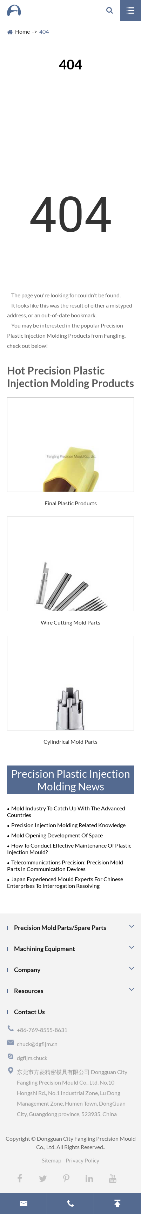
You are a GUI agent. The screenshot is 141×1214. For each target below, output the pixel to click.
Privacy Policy (82, 1160)
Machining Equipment (44, 948)
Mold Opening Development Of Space (57, 835)
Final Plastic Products (71, 503)
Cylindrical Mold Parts (70, 741)
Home (22, 31)
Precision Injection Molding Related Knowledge (68, 825)
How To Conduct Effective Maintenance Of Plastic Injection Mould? (69, 848)
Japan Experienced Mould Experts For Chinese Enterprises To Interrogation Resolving (65, 882)
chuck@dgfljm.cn (37, 1045)
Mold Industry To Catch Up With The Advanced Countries (66, 811)
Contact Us (29, 1012)
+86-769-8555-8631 (42, 1031)
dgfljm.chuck (32, 1059)
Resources (28, 990)
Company (27, 969)
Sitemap (51, 1160)
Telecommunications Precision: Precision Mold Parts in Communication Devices (65, 865)
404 (44, 31)
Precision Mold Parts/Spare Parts (60, 927)
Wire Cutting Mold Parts (70, 622)
